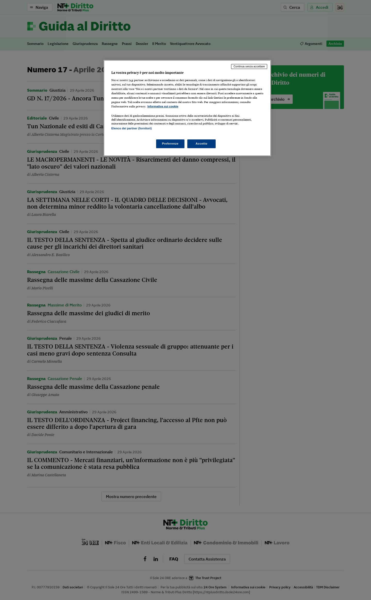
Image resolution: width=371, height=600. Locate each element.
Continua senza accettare (249, 66)
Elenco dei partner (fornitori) (131, 128)
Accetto (201, 143)
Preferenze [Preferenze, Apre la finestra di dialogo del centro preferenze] (170, 143)
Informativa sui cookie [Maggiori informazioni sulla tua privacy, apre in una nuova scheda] (162, 106)
